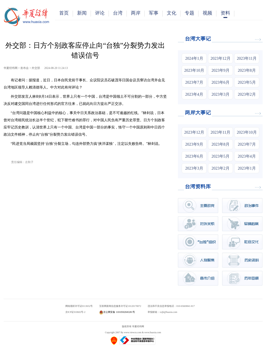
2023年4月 (194, 94)
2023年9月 (221, 70)
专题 (191, 13)
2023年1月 (247, 168)
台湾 (120, 13)
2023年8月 (247, 70)
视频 (209, 13)
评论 (102, 13)
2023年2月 (247, 94)
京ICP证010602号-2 (75, 312)
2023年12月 (221, 58)
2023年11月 (247, 58)
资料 (227, 14)
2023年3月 (221, 94)
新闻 (84, 13)
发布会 (24, 68)
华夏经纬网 (11, 68)
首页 (66, 13)
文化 (174, 13)
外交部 (36, 68)
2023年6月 (221, 82)
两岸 (138, 13)
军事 (156, 13)
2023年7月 (194, 82)
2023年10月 (194, 70)
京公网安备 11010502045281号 (117, 312)
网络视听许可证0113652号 (79, 306)
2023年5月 (247, 82)
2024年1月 (194, 58)
